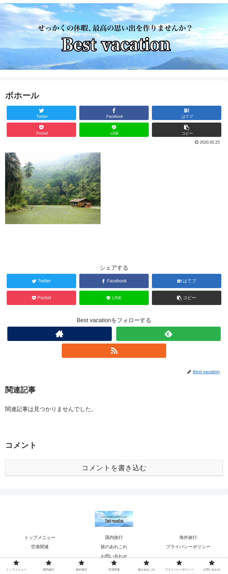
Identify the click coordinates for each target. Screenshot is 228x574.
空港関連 (40, 546)
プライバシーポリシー (188, 546)
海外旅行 (188, 537)
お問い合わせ (114, 556)
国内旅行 (114, 537)
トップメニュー (39, 537)
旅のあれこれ (114, 546)
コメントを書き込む (114, 468)
